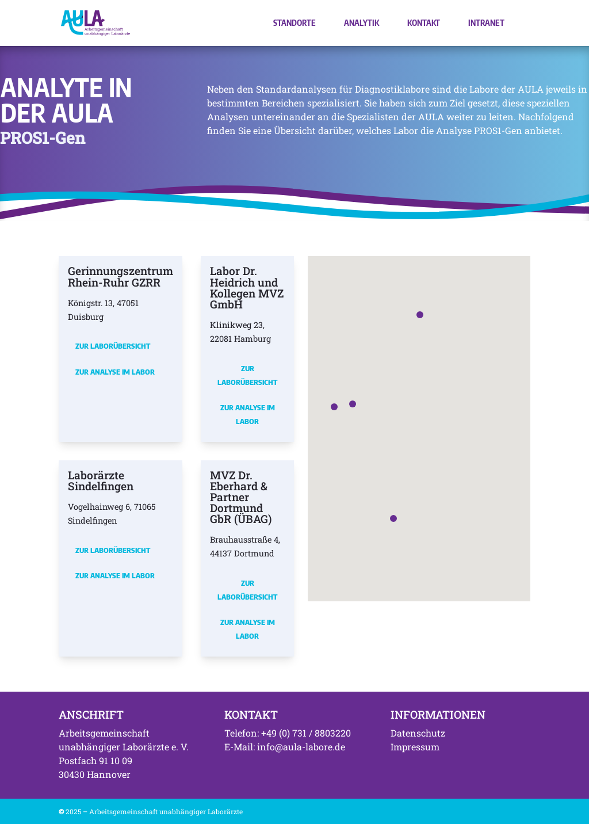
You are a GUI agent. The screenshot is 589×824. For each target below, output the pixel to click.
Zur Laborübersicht (112, 345)
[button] (352, 403)
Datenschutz (418, 733)
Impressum (415, 747)
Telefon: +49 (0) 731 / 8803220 (287, 733)
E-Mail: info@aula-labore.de (284, 747)
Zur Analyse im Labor (115, 371)
